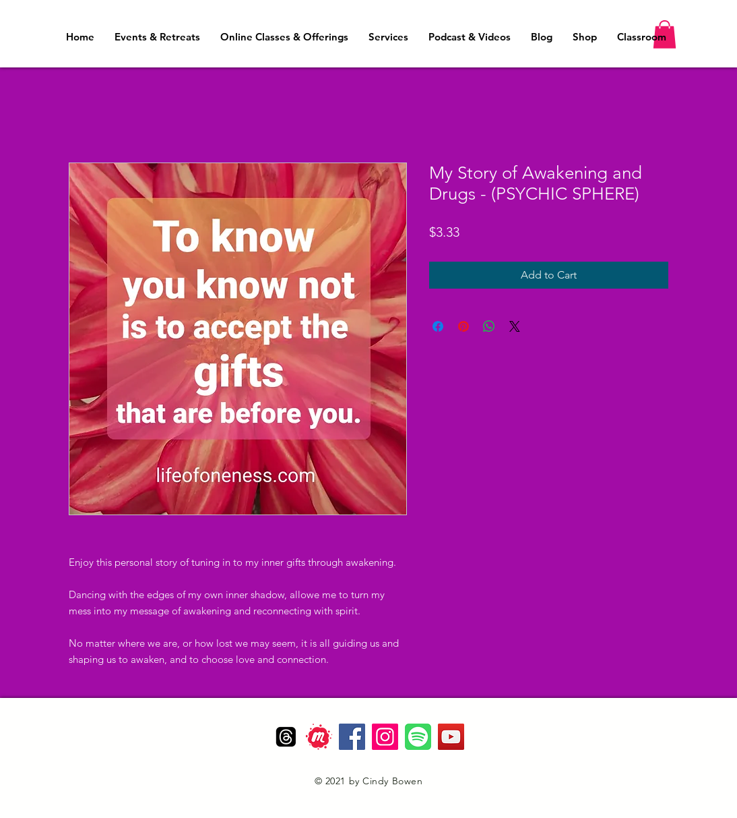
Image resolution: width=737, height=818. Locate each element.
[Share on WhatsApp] (489, 326)
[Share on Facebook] (438, 326)
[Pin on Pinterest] (463, 326)
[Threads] (286, 737)
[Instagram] (385, 737)
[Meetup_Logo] (319, 737)
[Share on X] (515, 326)
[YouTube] (451, 737)
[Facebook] (352, 737)
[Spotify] (418, 737)
